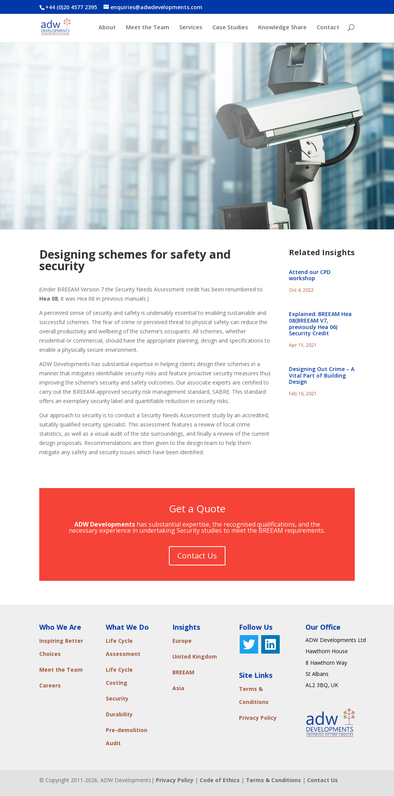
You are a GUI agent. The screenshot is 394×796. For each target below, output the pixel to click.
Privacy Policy (258, 717)
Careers (50, 685)
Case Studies (230, 27)
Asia (178, 688)
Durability (119, 714)
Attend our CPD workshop (310, 275)
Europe (182, 640)
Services (190, 27)
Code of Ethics (220, 780)
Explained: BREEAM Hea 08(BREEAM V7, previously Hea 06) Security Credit (320, 323)
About (107, 27)
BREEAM (183, 672)
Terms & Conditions (273, 780)
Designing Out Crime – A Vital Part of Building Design (321, 375)
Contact (328, 27)
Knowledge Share (282, 27)
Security (117, 698)
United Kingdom (194, 656)
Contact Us (197, 555)
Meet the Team (147, 27)
